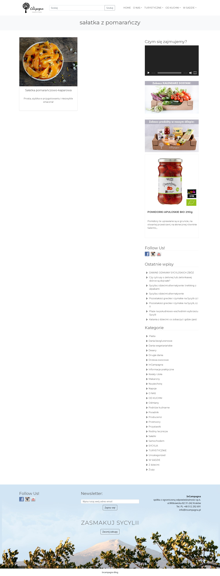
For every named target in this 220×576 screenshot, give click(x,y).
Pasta (152, 336)
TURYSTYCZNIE (158, 450)
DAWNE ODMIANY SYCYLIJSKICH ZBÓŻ (171, 272)
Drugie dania (156, 355)
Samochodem (156, 441)
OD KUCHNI (155, 398)
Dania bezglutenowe (160, 341)
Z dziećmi (154, 464)
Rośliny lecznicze (158, 431)
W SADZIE (154, 460)
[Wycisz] (190, 72)
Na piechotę (155, 383)
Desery (152, 350)
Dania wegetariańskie (160, 345)
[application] (172, 60)
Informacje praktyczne (161, 369)
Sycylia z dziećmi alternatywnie (166, 293)
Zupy (152, 469)
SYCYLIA (153, 445)
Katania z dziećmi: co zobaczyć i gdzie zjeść (173, 319)
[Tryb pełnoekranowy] (195, 72)
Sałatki (152, 436)
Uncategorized (157, 455)
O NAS (152, 393)
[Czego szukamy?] (77, 8)
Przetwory (155, 422)
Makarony (154, 379)
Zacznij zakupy (110, 531)
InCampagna (156, 364)
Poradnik (154, 412)
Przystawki (155, 426)
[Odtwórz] (148, 72)
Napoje (153, 388)
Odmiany (154, 403)
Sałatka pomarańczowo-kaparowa (48, 90)
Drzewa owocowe (159, 360)
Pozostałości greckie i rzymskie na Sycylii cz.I (173, 298)
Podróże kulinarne (159, 407)
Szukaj (109, 7)
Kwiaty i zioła (155, 374)
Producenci (155, 417)
